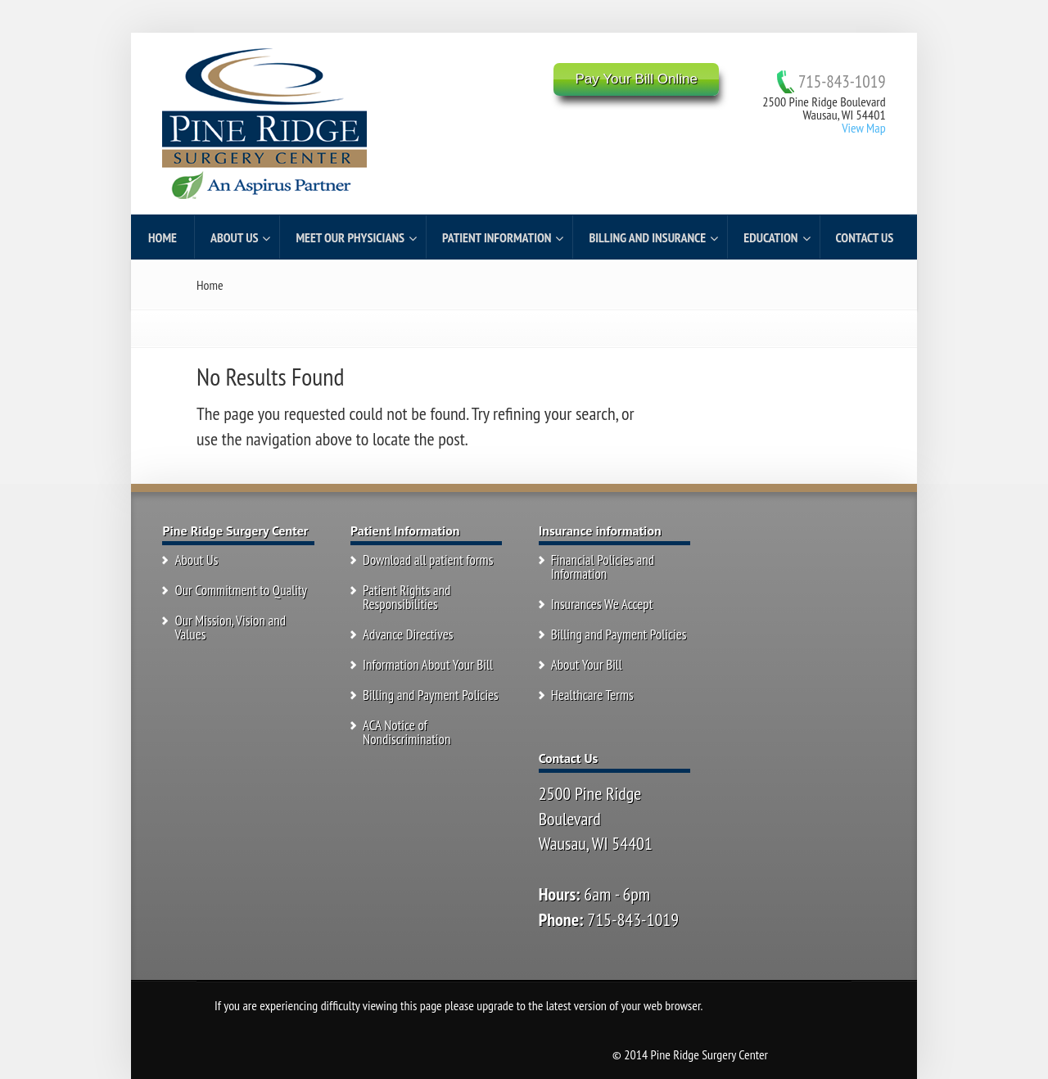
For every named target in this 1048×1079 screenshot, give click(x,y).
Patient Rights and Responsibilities (406, 597)
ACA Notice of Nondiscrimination (406, 732)
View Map (863, 128)
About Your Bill (586, 665)
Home (210, 285)
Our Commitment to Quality (240, 590)
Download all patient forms (428, 560)
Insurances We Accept (602, 604)
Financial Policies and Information (602, 567)
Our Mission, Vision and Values (230, 627)
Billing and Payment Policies (431, 695)
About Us (196, 560)
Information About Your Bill (428, 665)
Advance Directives (408, 634)
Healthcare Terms (592, 695)
